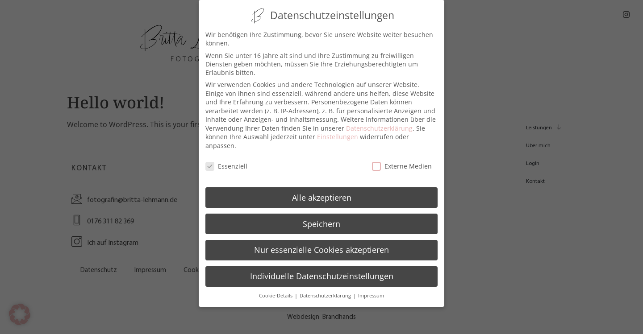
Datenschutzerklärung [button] (326, 292)
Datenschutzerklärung (379, 125)
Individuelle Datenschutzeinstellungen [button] (321, 273)
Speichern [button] (321, 220)
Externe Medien (402, 163)
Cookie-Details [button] (276, 292)
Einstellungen (337, 133)
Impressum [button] (371, 292)
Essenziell (226, 163)
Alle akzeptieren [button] (321, 194)
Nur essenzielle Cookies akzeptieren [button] (321, 246)
